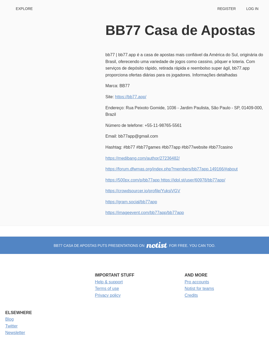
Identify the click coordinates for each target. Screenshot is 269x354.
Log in (252, 9)
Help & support (109, 282)
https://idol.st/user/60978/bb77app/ (193, 180)
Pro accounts (197, 282)
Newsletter (15, 332)
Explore (24, 9)
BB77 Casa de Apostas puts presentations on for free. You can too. (134, 246)
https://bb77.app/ (130, 97)
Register (226, 9)
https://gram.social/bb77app (131, 202)
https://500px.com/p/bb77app (133, 180)
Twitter (11, 326)
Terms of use (107, 288)
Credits (191, 295)
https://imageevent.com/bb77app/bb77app (144, 212)
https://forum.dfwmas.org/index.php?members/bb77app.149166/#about (171, 169)
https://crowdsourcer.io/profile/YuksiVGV (142, 191)
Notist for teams (199, 288)
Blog (9, 319)
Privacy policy (108, 295)
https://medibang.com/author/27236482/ (142, 158)
